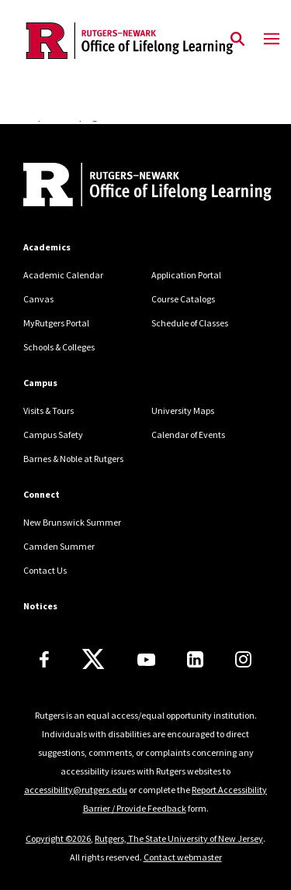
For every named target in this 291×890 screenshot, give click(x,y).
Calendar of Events (188, 434)
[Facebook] (44, 659)
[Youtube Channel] (146, 660)
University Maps (182, 410)
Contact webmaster (183, 857)
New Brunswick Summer (72, 522)
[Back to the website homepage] (130, 40)
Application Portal (186, 275)
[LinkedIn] (195, 659)
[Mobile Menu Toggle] (272, 39)
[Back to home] (128, 186)
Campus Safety (53, 434)
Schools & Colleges (59, 347)
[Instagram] (243, 659)
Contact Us (45, 570)
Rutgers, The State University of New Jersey (179, 838)
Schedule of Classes (189, 323)
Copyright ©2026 (58, 838)
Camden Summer (59, 546)
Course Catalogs (183, 299)
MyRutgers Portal (56, 323)
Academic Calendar (63, 275)
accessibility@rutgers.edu (75, 789)
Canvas (38, 299)
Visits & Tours (48, 410)
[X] (93, 660)
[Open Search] (237, 39)
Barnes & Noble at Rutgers (73, 458)
